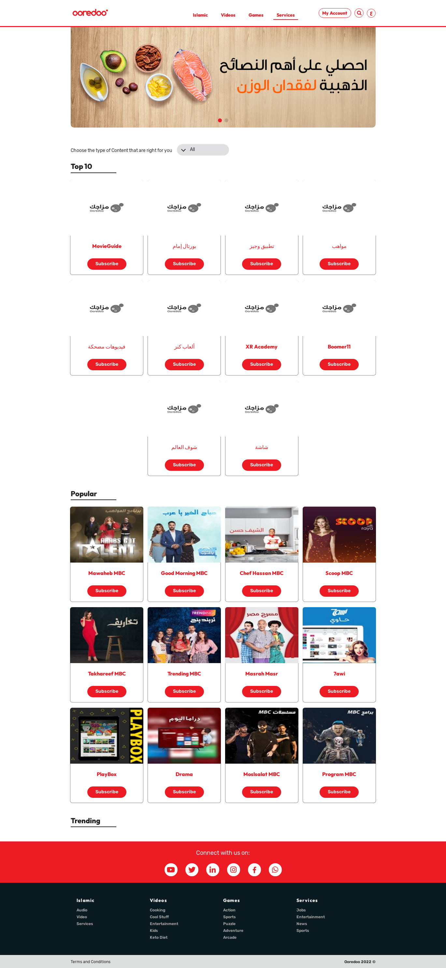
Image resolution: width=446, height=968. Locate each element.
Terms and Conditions (90, 962)
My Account (334, 13)
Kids (154, 930)
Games (256, 15)
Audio (82, 910)
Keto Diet (158, 937)
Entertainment (164, 923)
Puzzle (229, 923)
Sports (229, 917)
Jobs (301, 910)
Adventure (233, 930)
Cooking (157, 910)
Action (229, 910)
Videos (228, 15)
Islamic (200, 15)
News (301, 923)
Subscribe (106, 263)
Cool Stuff (159, 917)
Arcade (230, 937)
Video (82, 917)
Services (286, 15)
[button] (220, 120)
